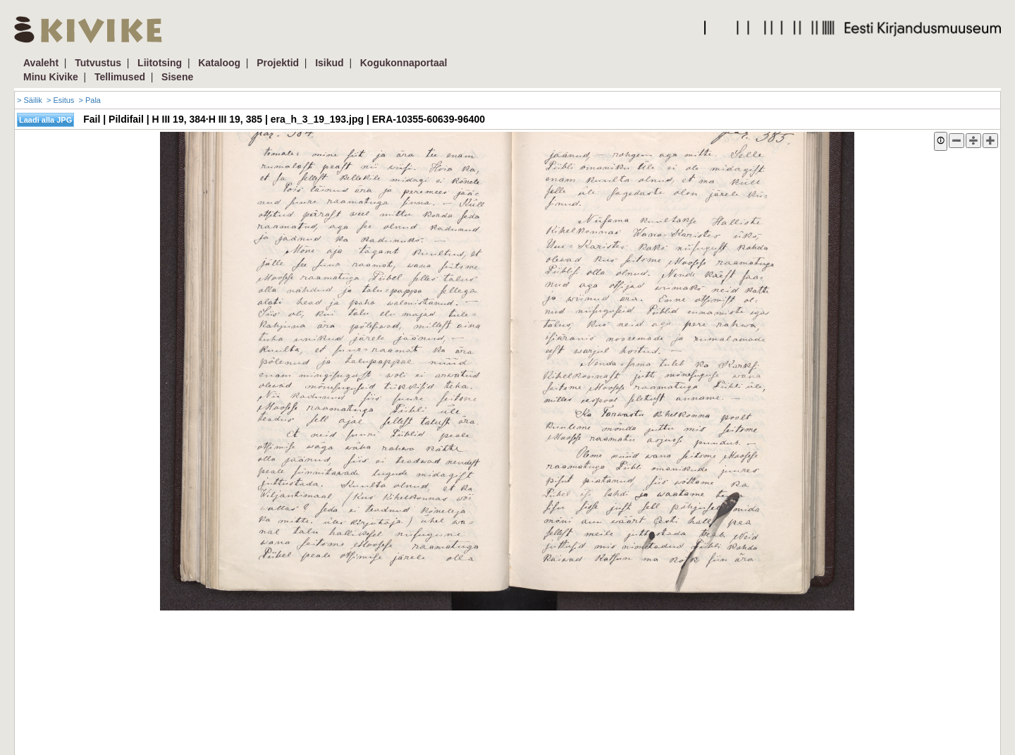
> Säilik (29, 100)
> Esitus (60, 100)
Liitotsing (159, 62)
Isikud (329, 62)
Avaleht (41, 62)
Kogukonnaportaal (404, 62)
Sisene (177, 76)
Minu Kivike (50, 76)
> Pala (89, 100)
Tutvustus (98, 62)
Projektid (278, 62)
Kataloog (219, 62)
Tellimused (119, 76)
